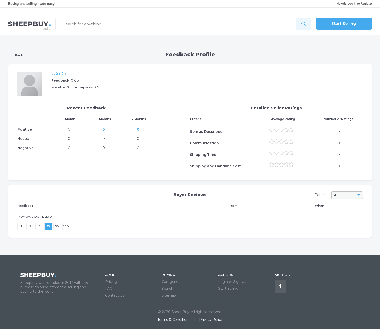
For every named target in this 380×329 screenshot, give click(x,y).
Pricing (111, 282)
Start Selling (228, 288)
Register (366, 4)
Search (167, 288)
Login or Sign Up (232, 282)
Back (15, 54)
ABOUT (111, 275)
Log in (352, 4)
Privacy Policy (211, 319)
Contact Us (114, 295)
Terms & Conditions (174, 319)
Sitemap (169, 295)
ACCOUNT (227, 275)
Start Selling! (344, 23)
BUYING (168, 275)
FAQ (109, 288)
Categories (171, 282)
